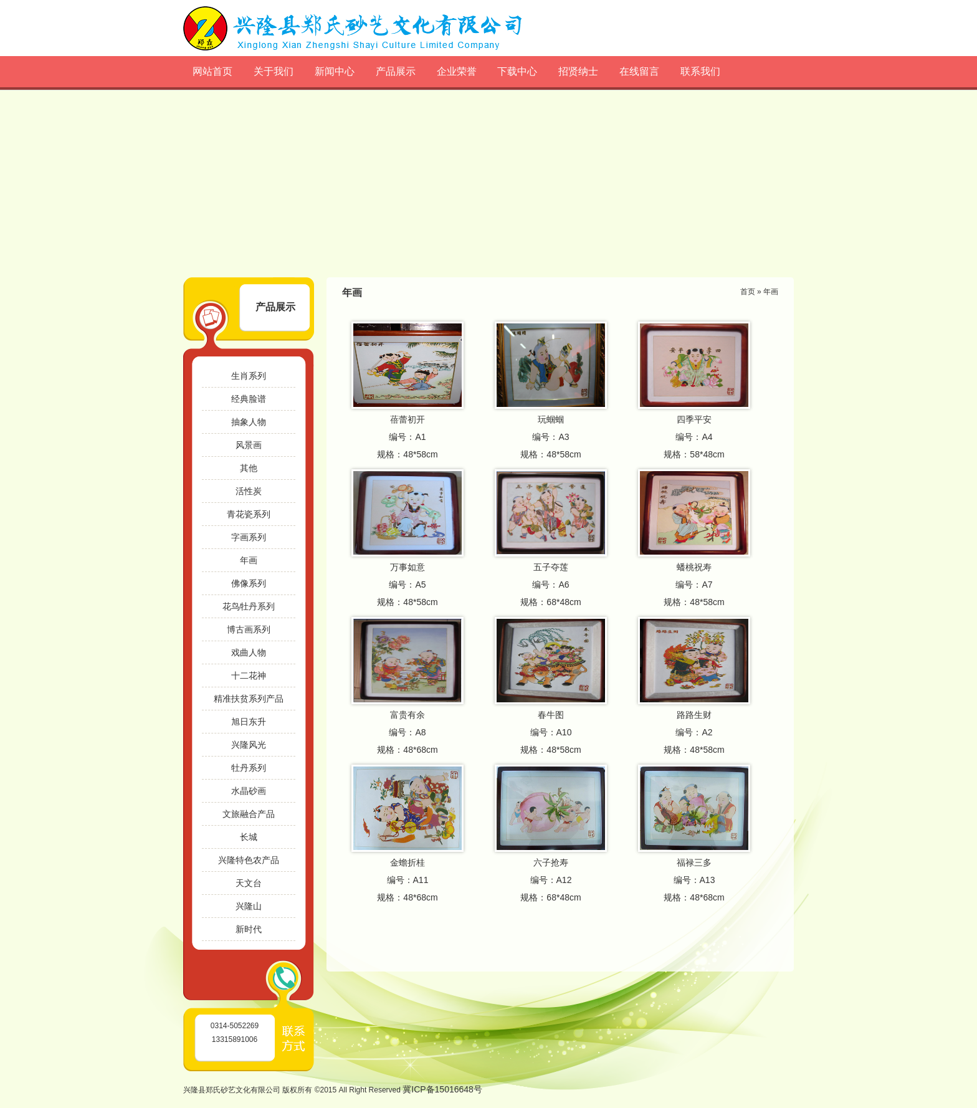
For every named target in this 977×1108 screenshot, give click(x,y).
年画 (248, 560)
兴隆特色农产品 (248, 860)
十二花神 (248, 676)
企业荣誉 (457, 71)
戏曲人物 (248, 652)
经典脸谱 (248, 399)
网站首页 (212, 71)
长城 (248, 837)
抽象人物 (248, 422)
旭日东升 (248, 722)
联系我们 (700, 71)
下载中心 (517, 71)
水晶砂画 (248, 791)
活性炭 (249, 491)
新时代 (249, 929)
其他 (248, 468)
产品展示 (396, 71)
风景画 (249, 445)
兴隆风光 (248, 745)
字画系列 (248, 537)
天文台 (249, 883)
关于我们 (273, 71)
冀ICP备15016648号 (442, 1089)
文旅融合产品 (248, 814)
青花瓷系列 (248, 514)
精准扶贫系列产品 (249, 699)
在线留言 (639, 71)
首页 (747, 291)
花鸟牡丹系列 (248, 606)
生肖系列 (248, 376)
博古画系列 (248, 629)
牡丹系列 (248, 768)
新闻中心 (335, 71)
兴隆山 (249, 906)
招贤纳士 (578, 71)
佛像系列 (248, 583)
